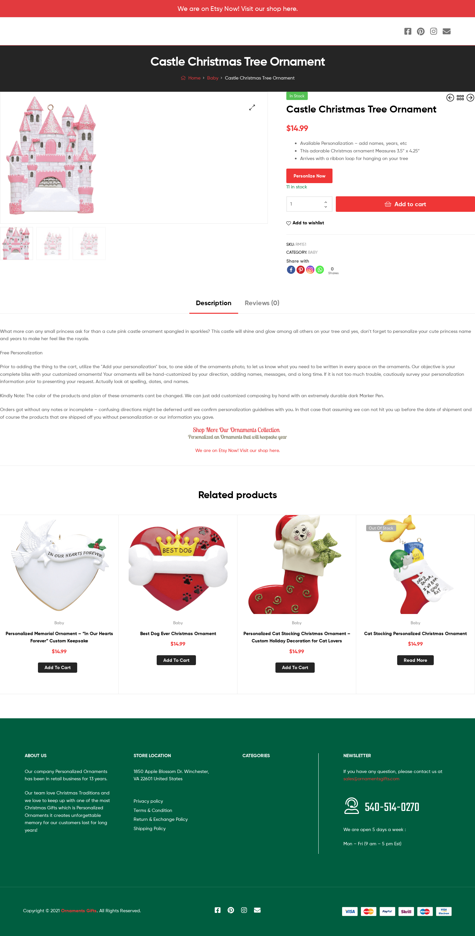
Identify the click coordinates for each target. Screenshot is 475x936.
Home (194, 78)
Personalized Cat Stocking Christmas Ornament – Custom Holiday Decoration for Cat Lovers (296, 637)
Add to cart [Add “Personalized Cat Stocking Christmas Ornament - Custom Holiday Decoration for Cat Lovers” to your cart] (295, 667)
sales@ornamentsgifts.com (371, 778)
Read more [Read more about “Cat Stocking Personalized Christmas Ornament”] (415, 660)
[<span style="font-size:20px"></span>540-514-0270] (351, 805)
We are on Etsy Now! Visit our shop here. (237, 9)
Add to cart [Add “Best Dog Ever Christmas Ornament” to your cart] (176, 660)
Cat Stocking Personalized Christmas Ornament (415, 633)
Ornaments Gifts (79, 911)
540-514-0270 (392, 807)
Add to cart (410, 204)
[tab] (213, 305)
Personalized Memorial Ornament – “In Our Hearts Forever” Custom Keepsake (59, 637)
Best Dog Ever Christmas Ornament (178, 633)
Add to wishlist (308, 223)
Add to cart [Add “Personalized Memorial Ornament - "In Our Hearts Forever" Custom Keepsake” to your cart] (58, 667)
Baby (212, 78)
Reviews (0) (262, 303)
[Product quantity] (309, 204)
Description (214, 303)
